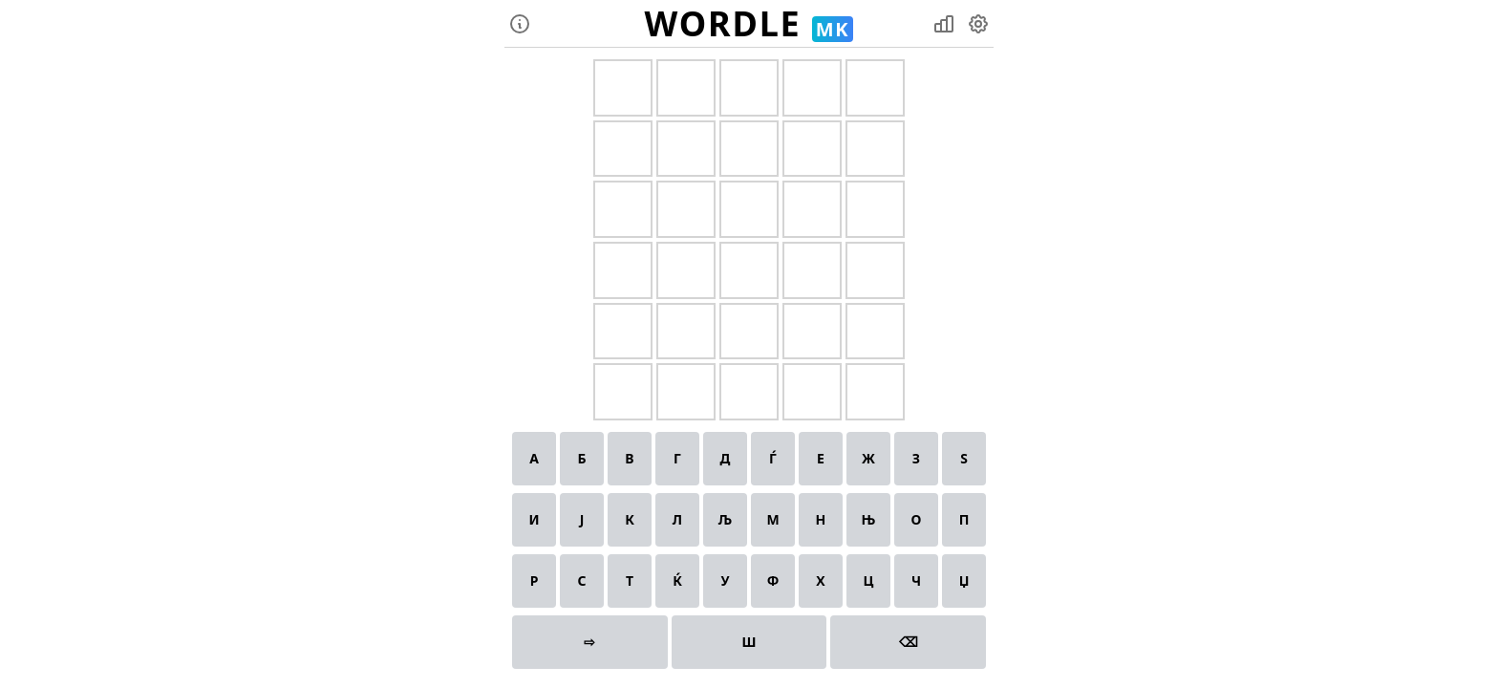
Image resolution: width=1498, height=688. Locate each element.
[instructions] (519, 23)
